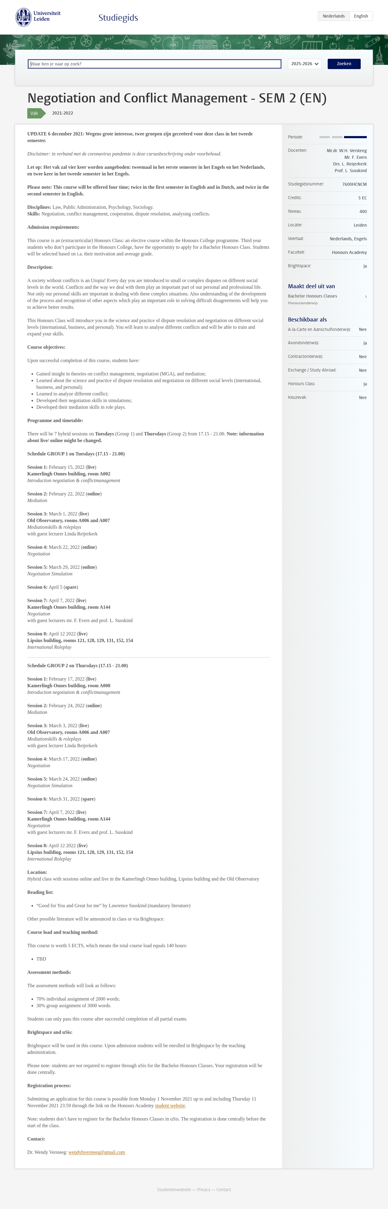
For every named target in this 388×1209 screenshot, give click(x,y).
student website (170, 1105)
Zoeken (344, 64)
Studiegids (118, 17)
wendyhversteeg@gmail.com (97, 1152)
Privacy (203, 1190)
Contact (223, 1190)
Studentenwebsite (174, 1190)
